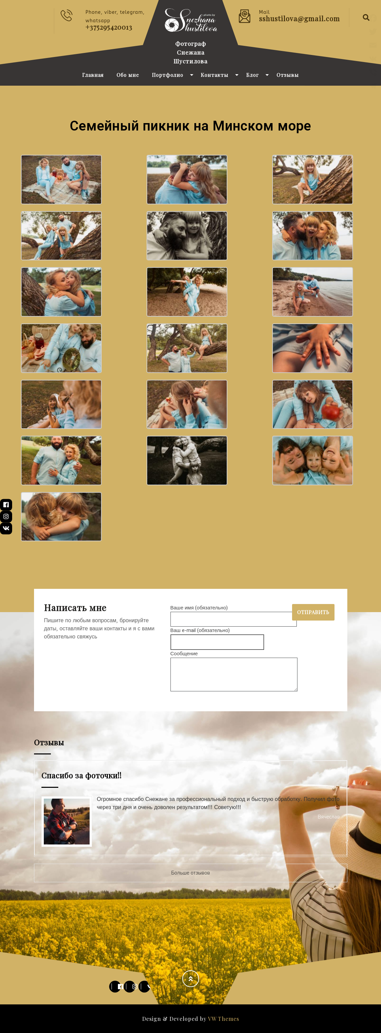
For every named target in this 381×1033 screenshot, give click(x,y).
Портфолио (167, 74)
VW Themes (223, 1018)
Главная (93, 74)
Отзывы (288, 74)
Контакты (214, 74)
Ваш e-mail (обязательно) (217, 636)
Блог (252, 74)
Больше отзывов (190, 872)
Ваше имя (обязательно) (233, 613)
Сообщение (233, 671)
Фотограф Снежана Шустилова (190, 52)
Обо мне (128, 74)
